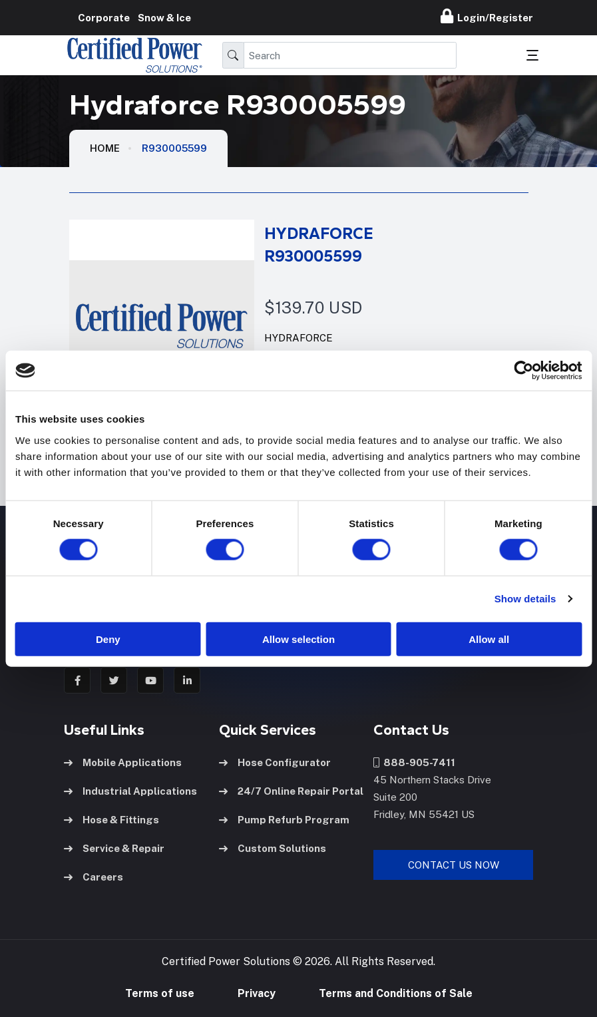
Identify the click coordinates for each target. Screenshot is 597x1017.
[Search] (350, 55)
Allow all (489, 638)
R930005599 (174, 148)
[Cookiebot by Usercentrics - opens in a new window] (523, 371)
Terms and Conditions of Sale (396, 993)
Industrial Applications (130, 791)
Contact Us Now (453, 865)
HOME (105, 148)
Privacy (257, 993)
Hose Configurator (275, 762)
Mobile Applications (123, 762)
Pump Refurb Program (284, 819)
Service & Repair (114, 848)
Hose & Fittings (111, 819)
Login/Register (487, 16)
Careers (93, 877)
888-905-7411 (414, 762)
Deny (108, 638)
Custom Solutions (272, 848)
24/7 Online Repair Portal (291, 791)
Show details (525, 598)
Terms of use (159, 993)
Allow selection (298, 638)
